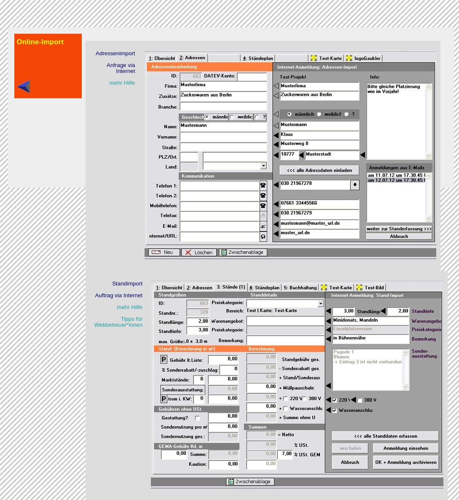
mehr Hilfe (122, 83)
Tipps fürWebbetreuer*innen (118, 322)
